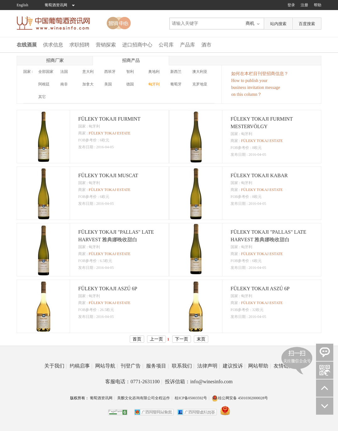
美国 (108, 84)
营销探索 (106, 44)
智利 (130, 71)
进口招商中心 (137, 44)
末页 (201, 339)
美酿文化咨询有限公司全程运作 (143, 398)
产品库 (187, 44)
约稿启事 (81, 365)
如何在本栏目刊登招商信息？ (259, 73)
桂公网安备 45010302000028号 (240, 398)
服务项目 (157, 365)
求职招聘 (79, 44)
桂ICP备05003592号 (191, 398)
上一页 (156, 339)
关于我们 (55, 365)
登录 (291, 5)
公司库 (166, 44)
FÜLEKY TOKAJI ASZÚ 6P (107, 288)
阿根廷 (44, 84)
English (22, 5)
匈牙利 (154, 84)
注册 (304, 5)
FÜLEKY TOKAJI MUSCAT (108, 175)
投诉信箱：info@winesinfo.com (198, 381)
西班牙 (110, 71)
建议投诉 (234, 365)
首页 (137, 339)
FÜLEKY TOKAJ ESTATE (109, 133)
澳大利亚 (199, 71)
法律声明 (208, 365)
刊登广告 (132, 365)
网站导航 (106, 365)
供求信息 (53, 44)
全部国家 (45, 71)
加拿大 (88, 84)
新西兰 (176, 71)
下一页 (181, 339)
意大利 (88, 71)
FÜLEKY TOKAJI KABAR (259, 175)
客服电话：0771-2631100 (133, 381)
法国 (64, 71)
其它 (42, 97)
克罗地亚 (199, 84)
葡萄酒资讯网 (56, 5)
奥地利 (154, 71)
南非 (64, 84)
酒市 (206, 44)
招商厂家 (55, 60)
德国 (130, 84)
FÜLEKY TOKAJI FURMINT (109, 119)
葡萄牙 (176, 84)
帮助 (317, 5)
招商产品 (131, 60)
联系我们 (183, 365)
